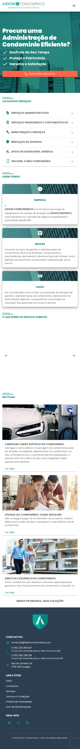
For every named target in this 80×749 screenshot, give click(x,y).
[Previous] (5, 355)
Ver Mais (9, 468)
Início (9, 680)
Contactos (12, 686)
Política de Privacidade (19, 701)
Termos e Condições (17, 696)
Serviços (10, 691)
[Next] (74, 355)
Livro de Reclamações (18, 706)
